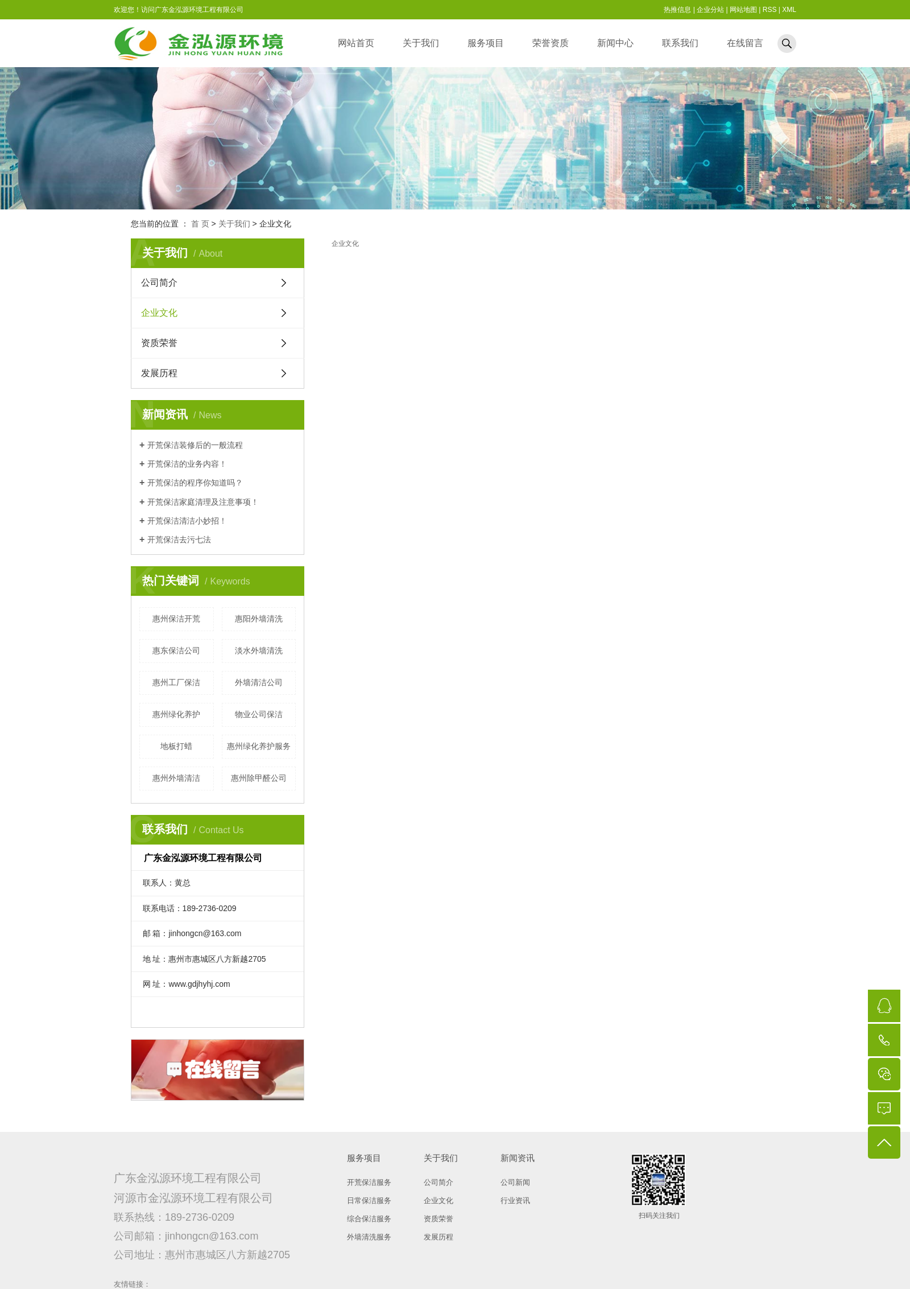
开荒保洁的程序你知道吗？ (195, 482)
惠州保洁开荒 (176, 618)
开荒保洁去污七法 (179, 539)
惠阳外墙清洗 (259, 618)
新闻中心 (615, 43)
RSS (770, 10)
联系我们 (680, 43)
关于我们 (421, 43)
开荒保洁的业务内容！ (187, 463)
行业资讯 (515, 1200)
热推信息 (677, 10)
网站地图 (743, 10)
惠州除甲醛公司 (259, 778)
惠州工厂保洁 (176, 682)
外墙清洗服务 (369, 1237)
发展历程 (159, 373)
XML (789, 10)
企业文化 (159, 313)
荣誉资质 (550, 43)
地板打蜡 (176, 746)
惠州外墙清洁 (176, 778)
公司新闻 (515, 1182)
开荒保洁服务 (369, 1182)
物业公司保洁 (259, 714)
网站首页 (356, 43)
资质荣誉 (159, 343)
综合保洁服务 (369, 1218)
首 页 (200, 223)
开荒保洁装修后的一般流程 (195, 445)
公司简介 (159, 282)
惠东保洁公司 (176, 650)
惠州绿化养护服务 (259, 746)
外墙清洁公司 (259, 682)
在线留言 (745, 43)
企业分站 (710, 10)
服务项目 (486, 43)
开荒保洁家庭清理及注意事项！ (203, 501)
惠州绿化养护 (176, 714)
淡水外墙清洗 (259, 650)
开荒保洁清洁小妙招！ (187, 520)
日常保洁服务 (369, 1200)
